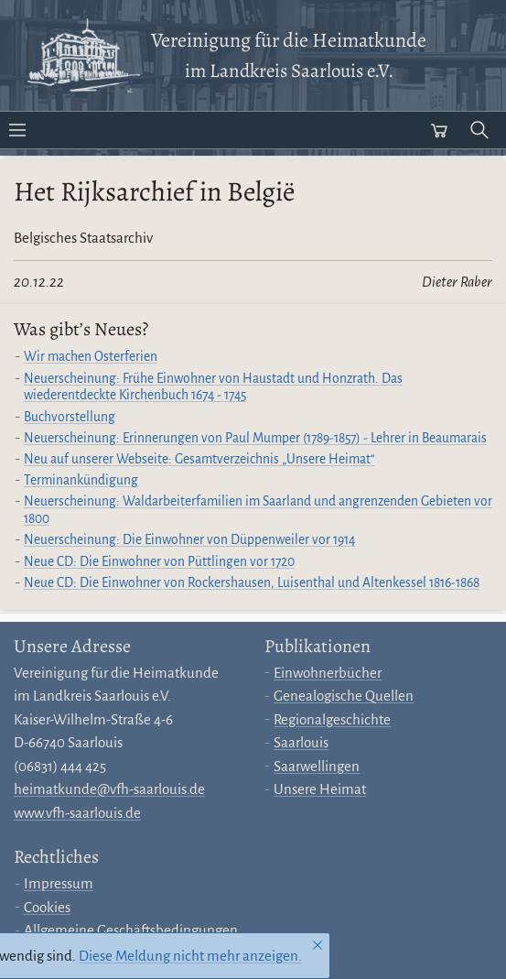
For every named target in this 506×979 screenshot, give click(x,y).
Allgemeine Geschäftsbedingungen (131, 930)
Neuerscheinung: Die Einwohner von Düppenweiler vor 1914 (189, 540)
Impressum (58, 883)
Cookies (47, 907)
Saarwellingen (317, 766)
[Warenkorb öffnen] (439, 130)
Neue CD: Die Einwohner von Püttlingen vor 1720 (159, 562)
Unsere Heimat (320, 789)
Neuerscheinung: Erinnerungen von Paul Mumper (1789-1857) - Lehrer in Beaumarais (255, 438)
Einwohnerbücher (328, 672)
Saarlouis (301, 742)
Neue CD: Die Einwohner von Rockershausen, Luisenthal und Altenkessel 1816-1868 (251, 583)
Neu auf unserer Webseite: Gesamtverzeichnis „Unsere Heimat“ (199, 459)
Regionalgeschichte (332, 719)
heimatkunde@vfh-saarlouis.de (109, 789)
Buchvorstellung (69, 417)
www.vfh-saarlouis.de (77, 813)
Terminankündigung (81, 480)
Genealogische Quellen (344, 695)
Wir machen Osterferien (90, 357)
